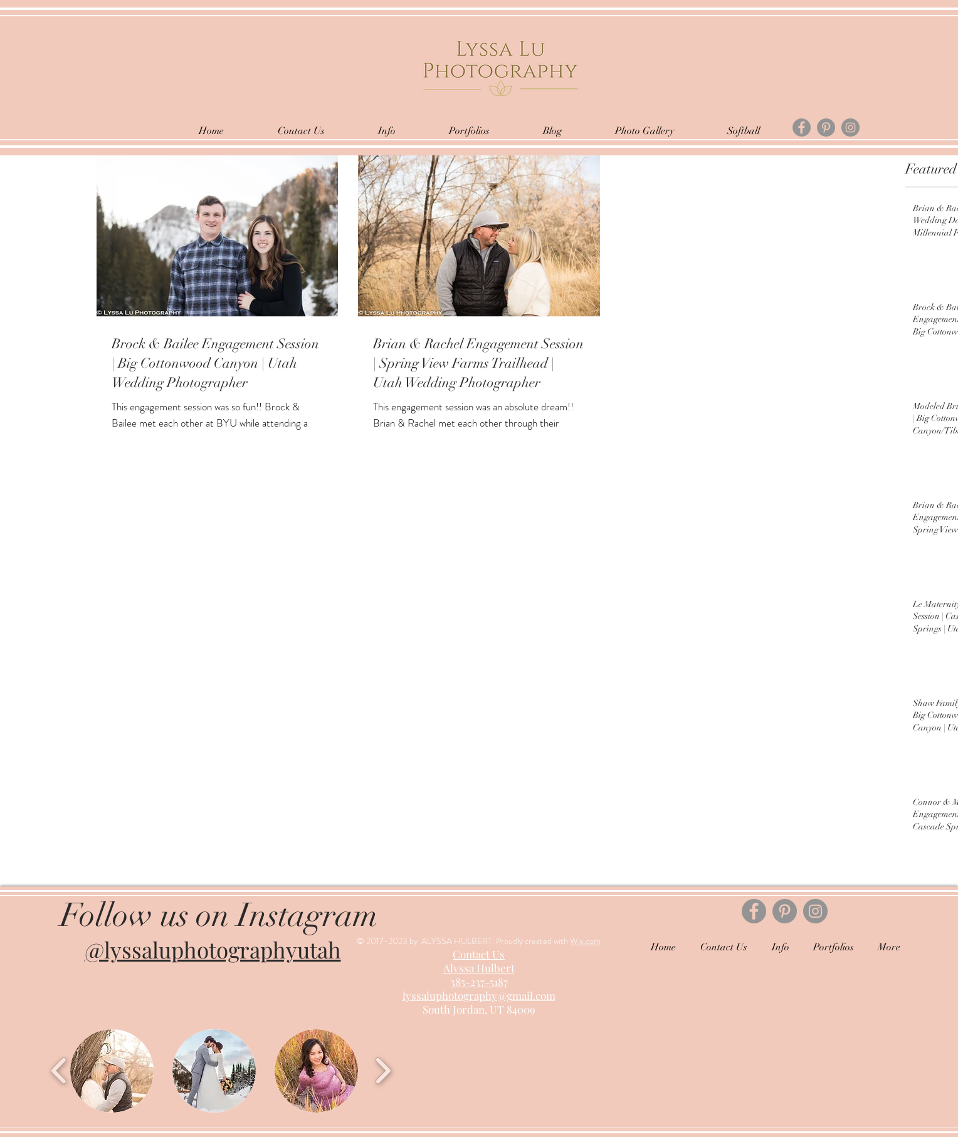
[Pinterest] (826, 127)
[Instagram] (850, 127)
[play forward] (383, 1071)
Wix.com (585, 941)
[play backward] (59, 1071)
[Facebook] (801, 127)
